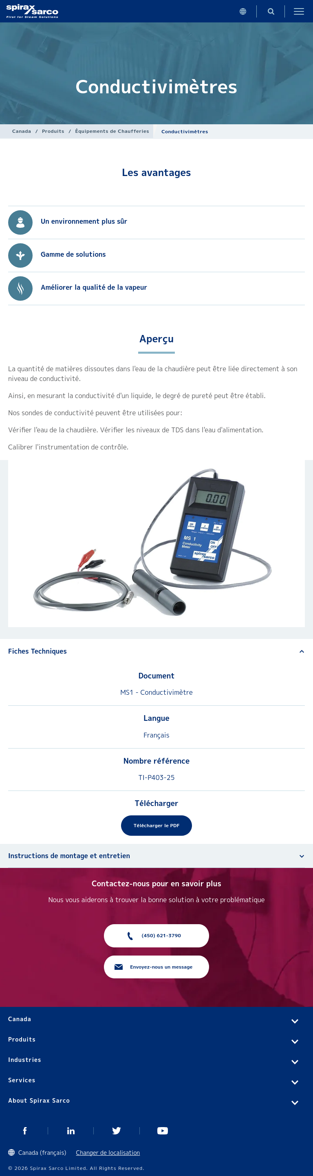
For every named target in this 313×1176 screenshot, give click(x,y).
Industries (24, 1060)
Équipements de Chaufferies (112, 131)
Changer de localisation (108, 1152)
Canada (21, 131)
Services (21, 1080)
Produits (53, 131)
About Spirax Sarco (39, 1100)
